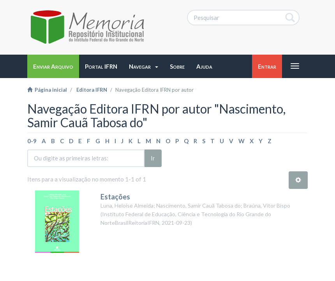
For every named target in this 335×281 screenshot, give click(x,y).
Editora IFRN (91, 90)
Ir (153, 158)
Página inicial (47, 90)
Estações (115, 196)
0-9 (32, 140)
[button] (143, 66)
